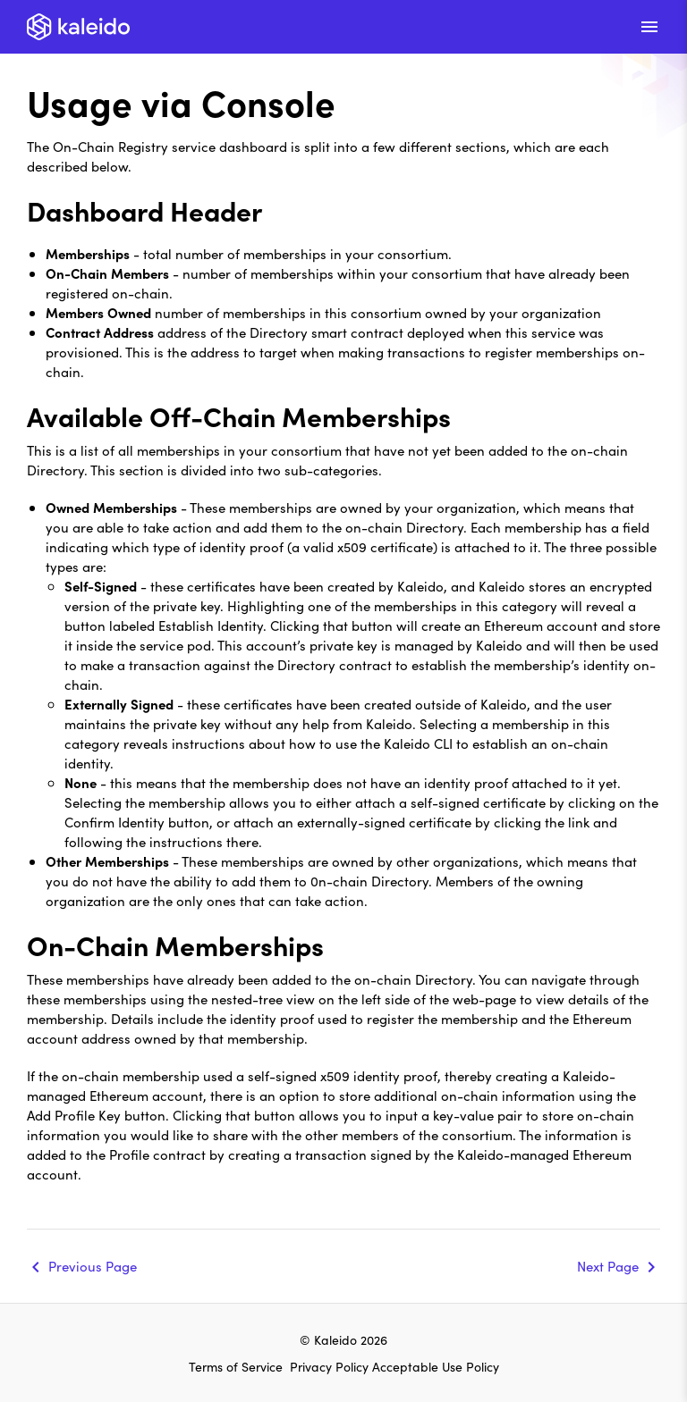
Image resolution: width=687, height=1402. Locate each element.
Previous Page (92, 1265)
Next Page (608, 1265)
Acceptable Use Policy (435, 1366)
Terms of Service (236, 1366)
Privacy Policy (331, 1366)
